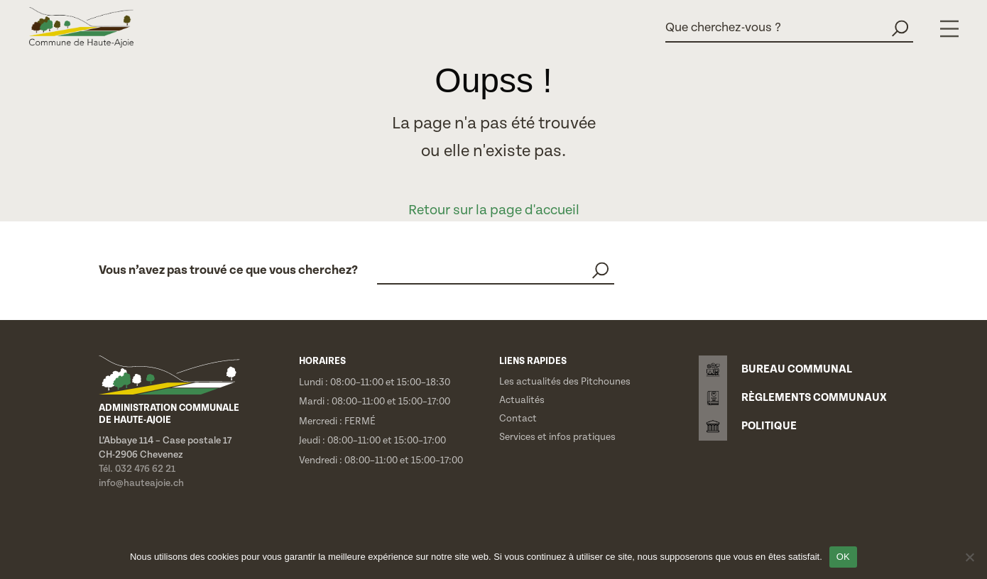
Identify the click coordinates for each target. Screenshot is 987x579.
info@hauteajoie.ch (141, 483)
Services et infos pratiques (557, 437)
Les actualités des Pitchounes (565, 381)
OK (843, 556)
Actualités (522, 400)
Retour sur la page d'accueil (493, 210)
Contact (518, 418)
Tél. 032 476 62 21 (137, 469)
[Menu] (949, 28)
